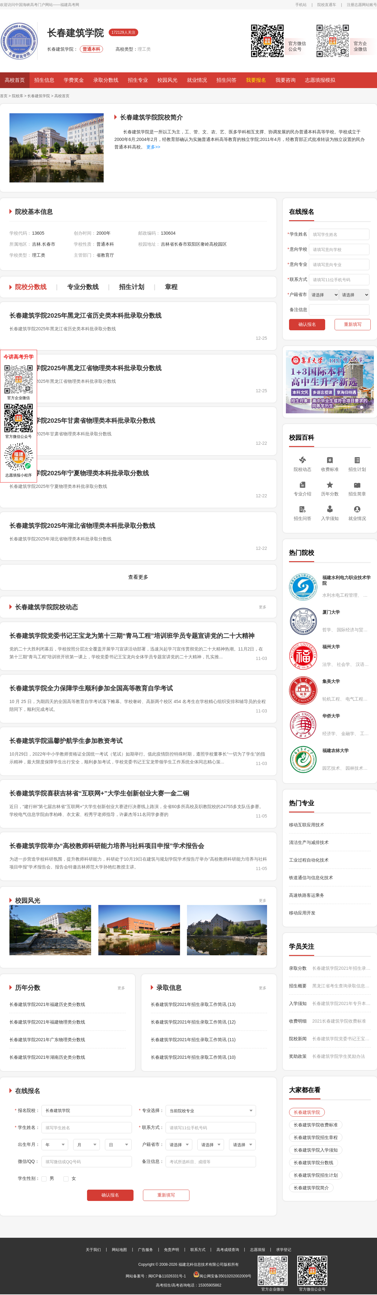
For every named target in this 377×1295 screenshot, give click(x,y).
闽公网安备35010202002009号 (222, 1276)
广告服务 (145, 1250)
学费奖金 (74, 80)
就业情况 (197, 80)
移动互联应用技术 (307, 824)
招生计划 (131, 286)
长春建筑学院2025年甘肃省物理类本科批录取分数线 (82, 420)
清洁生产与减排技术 (309, 842)
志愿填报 (257, 1250)
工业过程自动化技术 (309, 859)
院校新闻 (298, 1038)
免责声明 (171, 1250)
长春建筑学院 (38, 96)
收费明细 (298, 1021)
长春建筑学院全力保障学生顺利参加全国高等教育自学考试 (91, 688)
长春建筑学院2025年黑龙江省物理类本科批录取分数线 (85, 368)
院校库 (17, 96)
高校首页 (15, 80)
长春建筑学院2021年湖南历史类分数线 (47, 1057)
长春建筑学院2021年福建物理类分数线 (47, 1021)
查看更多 (138, 577)
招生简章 (357, 493)
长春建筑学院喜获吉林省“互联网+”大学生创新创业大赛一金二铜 (99, 793)
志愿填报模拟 (320, 80)
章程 (171, 286)
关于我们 (93, 1250)
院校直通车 (326, 5)
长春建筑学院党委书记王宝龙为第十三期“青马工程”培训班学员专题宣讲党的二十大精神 (131, 635)
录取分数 (298, 968)
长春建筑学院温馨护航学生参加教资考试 (66, 740)
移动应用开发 (302, 912)
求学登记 (283, 1250)
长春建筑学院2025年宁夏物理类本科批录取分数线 (79, 473)
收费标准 (330, 469)
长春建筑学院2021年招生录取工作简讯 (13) (193, 1004)
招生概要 (298, 985)
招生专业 (138, 80)
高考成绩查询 (227, 1250)
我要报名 (256, 80)
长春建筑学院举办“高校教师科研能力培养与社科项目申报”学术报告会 (106, 845)
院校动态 (302, 469)
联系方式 (197, 1250)
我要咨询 (286, 80)
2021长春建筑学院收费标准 (339, 1021)
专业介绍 (302, 493)
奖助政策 (298, 1056)
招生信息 (44, 80)
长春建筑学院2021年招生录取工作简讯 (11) (193, 1039)
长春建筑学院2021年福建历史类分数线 (47, 1004)
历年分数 (330, 493)
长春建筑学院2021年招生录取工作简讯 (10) (193, 1057)
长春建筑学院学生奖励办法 (338, 1056)
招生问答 (226, 80)
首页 (4, 96)
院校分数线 (30, 286)
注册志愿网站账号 (362, 5)
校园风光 (167, 80)
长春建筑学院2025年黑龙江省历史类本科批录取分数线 (85, 315)
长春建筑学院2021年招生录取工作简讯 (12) (193, 1021)
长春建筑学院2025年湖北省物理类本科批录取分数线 (82, 525)
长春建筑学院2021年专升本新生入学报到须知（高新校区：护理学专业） (341, 1003)
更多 (262, 607)
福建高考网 (69, 5)
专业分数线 (83, 286)
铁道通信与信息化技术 (311, 877)
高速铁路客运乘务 (306, 895)
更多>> (153, 146)
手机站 (301, 5)
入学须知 (330, 518)
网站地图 (119, 1250)
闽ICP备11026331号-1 (167, 1276)
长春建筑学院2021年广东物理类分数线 (47, 1039)
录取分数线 (105, 80)
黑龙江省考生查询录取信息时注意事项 (341, 985)
